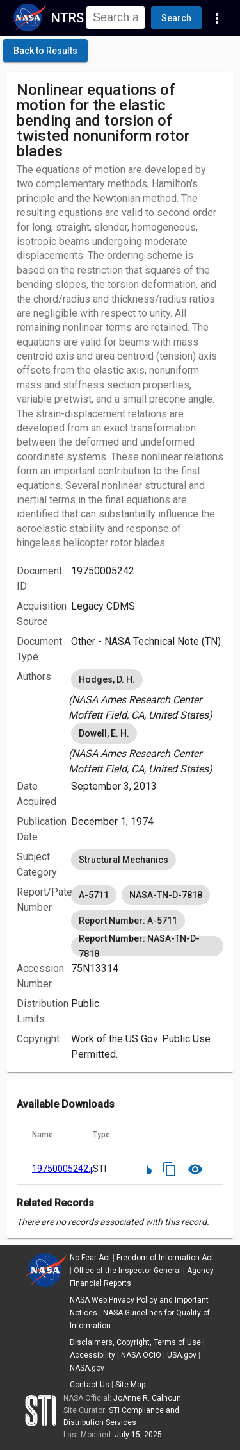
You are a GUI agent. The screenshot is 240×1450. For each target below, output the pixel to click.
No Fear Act (90, 1257)
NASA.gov (87, 1367)
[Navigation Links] (217, 18)
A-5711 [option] (93, 895)
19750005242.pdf (68, 1168)
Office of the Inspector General (127, 1270)
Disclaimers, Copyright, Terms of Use (135, 1342)
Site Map (130, 1384)
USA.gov (181, 1355)
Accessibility (92, 1355)
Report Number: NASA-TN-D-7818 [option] (147, 946)
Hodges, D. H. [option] (107, 679)
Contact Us (89, 1384)
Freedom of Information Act (165, 1257)
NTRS (67, 18)
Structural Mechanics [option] (123, 859)
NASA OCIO (141, 1355)
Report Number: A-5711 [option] (128, 920)
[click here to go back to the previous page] (45, 50)
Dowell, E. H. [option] (104, 733)
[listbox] (147, 695)
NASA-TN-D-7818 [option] (166, 895)
